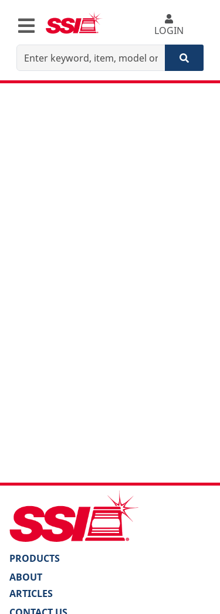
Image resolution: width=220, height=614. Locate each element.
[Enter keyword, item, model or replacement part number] (90, 58)
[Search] (184, 58)
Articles (31, 593)
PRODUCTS (34, 558)
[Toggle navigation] (26, 26)
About (25, 577)
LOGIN (169, 25)
